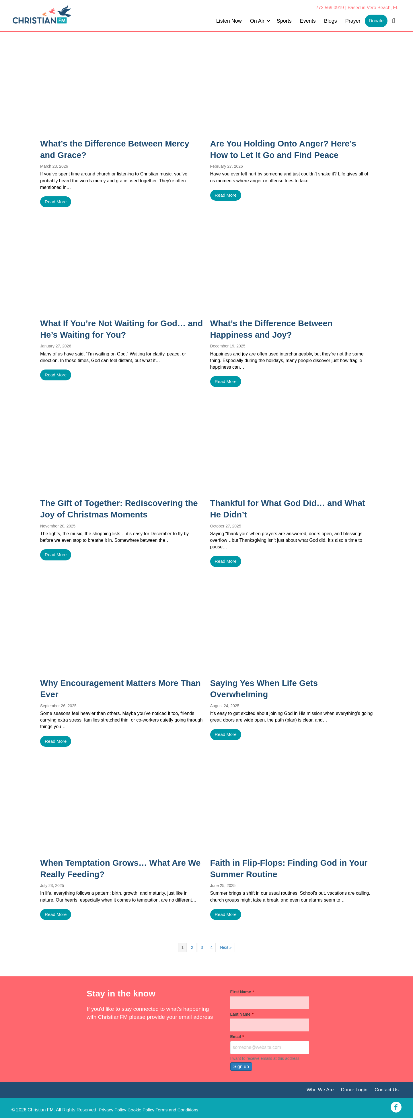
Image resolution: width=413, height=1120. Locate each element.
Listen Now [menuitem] (229, 21)
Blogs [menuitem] (330, 21)
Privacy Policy (113, 1108)
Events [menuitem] (308, 21)
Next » (225, 948)
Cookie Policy (142, 1108)
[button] (268, 21)
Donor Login (353, 1091)
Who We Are (318, 1091)
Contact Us (386, 1091)
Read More (56, 202)
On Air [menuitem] (257, 21)
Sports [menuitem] (284, 21)
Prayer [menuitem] (353, 21)
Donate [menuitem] (376, 20)
